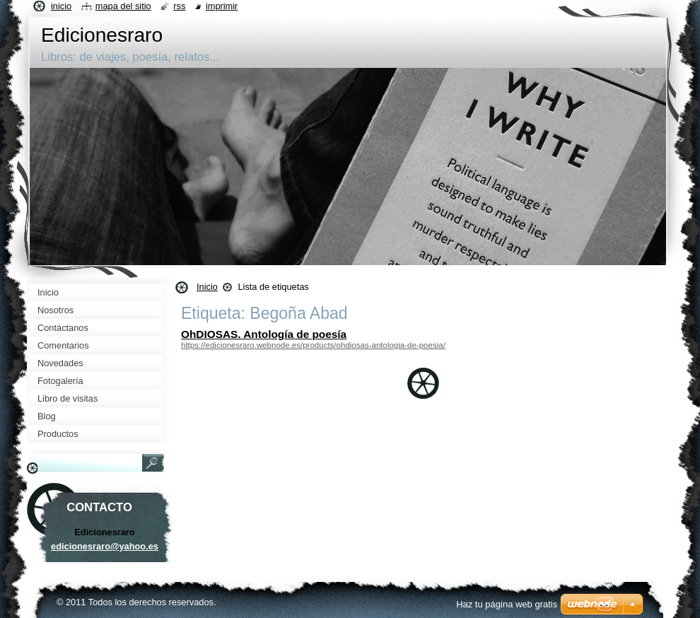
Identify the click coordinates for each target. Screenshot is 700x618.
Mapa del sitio (123, 6)
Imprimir (222, 6)
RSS (179, 6)
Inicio (207, 286)
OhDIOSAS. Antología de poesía (263, 334)
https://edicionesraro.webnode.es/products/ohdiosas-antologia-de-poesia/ (313, 345)
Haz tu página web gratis (506, 604)
